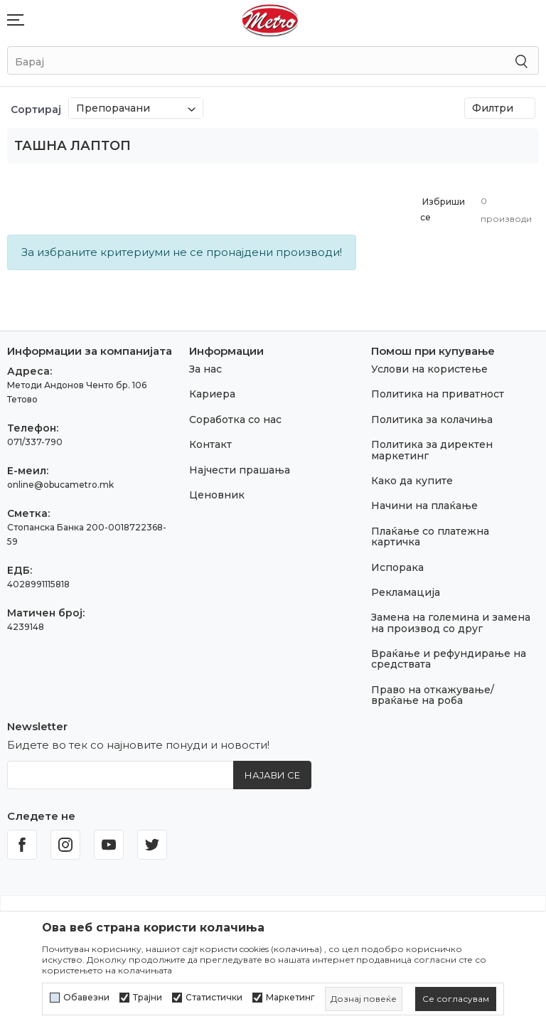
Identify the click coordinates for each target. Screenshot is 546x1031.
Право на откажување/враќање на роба (432, 695)
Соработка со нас (235, 419)
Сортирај (36, 109)
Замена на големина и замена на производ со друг (450, 622)
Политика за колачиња (432, 419)
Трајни (147, 997)
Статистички (214, 997)
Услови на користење (429, 369)
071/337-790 (35, 442)
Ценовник (217, 494)
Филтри (500, 108)
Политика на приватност (437, 394)
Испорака (397, 567)
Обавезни (86, 997)
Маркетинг (290, 997)
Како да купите (412, 480)
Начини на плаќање (424, 505)
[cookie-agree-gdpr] (455, 999)
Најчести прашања (239, 470)
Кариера (212, 394)
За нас (205, 369)
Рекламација (405, 592)
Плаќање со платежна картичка (430, 536)
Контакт (210, 444)
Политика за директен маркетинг (432, 449)
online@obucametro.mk (60, 484)
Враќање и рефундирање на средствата (448, 659)
